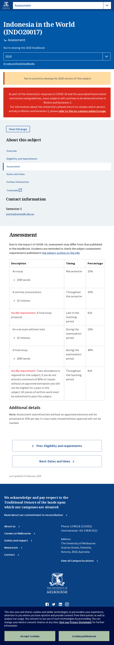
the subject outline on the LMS (61, 253)
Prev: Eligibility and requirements (59, 446)
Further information (18, 182)
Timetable (18, 192)
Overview (12, 150)
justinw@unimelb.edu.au (20, 214)
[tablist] (62, 5)
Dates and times (16, 174)
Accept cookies (29, 636)
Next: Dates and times (54, 461)
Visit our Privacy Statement (75, 622)
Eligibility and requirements (22, 158)
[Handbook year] (57, 56)
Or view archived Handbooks (19, 63)
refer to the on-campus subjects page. (82, 111)
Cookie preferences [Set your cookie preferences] (84, 636)
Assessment (13, 166)
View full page (18, 129)
